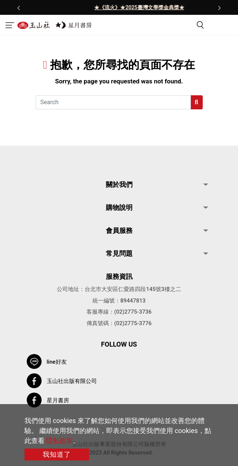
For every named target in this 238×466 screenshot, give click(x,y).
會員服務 (119, 230)
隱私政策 (59, 440)
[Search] (113, 102)
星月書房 (58, 400)
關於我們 (119, 184)
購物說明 (119, 207)
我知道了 (57, 454)
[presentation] (18, 7)
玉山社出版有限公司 (72, 381)
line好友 (57, 361)
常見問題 (119, 253)
